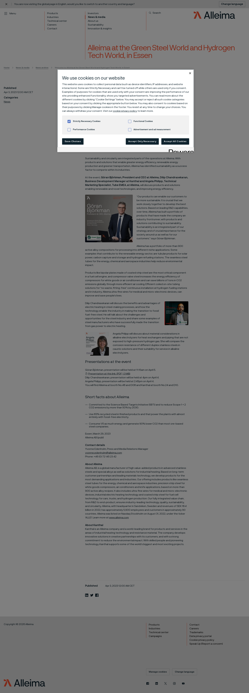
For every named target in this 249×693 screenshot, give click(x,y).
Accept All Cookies (175, 141)
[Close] (190, 73)
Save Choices (73, 141)
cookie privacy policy (125, 111)
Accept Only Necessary (142, 141)
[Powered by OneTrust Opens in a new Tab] (180, 150)
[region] (125, 110)
